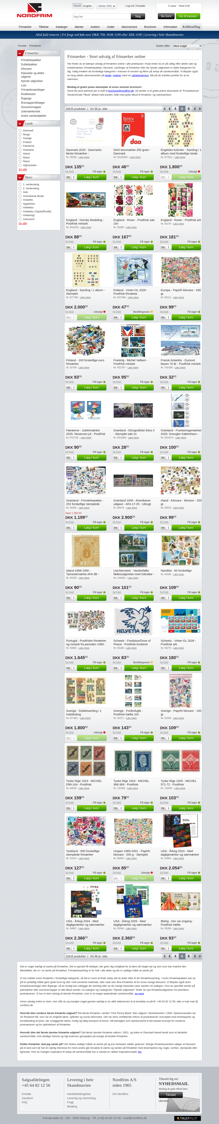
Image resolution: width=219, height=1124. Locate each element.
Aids (25, 192)
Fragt (70, 1102)
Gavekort (27, 1098)
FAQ (24, 1102)
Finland (27, 142)
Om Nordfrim (120, 1094)
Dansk (77, 5)
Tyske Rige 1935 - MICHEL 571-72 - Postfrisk (179, 782)
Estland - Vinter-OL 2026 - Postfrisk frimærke (131, 291)
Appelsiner (29, 203)
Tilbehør (44, 26)
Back (169, 109)
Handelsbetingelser (79, 1094)
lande (108, 75)
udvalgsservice (140, 75)
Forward (194, 109)
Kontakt (140, 5)
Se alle (23, 169)
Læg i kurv (94, 177)
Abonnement (129, 26)
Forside (22, 45)
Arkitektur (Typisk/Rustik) (37, 211)
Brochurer (150, 26)
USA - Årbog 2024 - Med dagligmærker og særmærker (85, 922)
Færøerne (28, 145)
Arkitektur (28, 207)
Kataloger (62, 26)
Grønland (28, 149)
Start (164, 109)
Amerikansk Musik (33, 196)
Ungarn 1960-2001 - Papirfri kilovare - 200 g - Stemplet (132, 852)
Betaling (72, 1106)
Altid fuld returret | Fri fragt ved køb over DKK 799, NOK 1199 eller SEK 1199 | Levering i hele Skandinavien (109, 35)
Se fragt (69, 171)
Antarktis (28, 199)
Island (26, 153)
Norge (26, 134)
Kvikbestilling (191, 26)
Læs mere (164, 1100)
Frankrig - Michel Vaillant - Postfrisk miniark (131, 361)
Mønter (79, 26)
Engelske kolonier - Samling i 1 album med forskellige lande (181, 151)
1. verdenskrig (31, 184)
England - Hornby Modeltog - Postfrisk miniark (85, 221)
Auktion (95, 26)
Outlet (110, 26)
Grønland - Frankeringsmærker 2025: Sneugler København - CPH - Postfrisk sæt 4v (181, 434)
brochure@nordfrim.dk (121, 90)
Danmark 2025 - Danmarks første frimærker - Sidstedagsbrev (84, 153)
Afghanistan (30, 165)
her (140, 1051)
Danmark (28, 130)
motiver (117, 75)
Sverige (27, 138)
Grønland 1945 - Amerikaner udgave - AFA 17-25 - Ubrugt (132, 502)
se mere (139, 993)
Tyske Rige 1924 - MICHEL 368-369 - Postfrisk (131, 782)
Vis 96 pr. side (98, 108)
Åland (26, 157)
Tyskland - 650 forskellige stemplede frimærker (83, 852)
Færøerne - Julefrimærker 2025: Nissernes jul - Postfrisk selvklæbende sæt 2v (85, 434)
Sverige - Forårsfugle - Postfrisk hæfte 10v (128, 712)
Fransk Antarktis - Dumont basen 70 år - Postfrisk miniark (181, 361)
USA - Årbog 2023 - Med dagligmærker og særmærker (180, 852)
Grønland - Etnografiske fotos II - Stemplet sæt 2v (134, 432)
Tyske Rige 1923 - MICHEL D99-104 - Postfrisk (84, 782)
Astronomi (29, 219)
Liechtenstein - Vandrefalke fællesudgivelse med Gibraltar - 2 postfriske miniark (134, 574)
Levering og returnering (81, 1098)
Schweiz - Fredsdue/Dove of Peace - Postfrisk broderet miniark (132, 644)
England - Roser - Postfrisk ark (181, 220)
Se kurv (167, 16)
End (199, 109)
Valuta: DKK (106, 6)
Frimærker (25, 26)
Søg (139, 16)
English (87, 5)
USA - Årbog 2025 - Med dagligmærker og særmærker (133, 922)
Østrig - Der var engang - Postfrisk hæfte (177, 922)
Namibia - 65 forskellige (176, 570)
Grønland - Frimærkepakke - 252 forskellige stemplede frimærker (84, 504)
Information (170, 26)
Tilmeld (173, 1095)
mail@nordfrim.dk (135, 1118)
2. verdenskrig (31, 188)
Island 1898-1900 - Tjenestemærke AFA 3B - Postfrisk (82, 574)
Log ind (130, 5)
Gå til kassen (189, 16)
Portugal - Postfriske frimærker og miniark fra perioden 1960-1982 (86, 644)
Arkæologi (29, 215)
